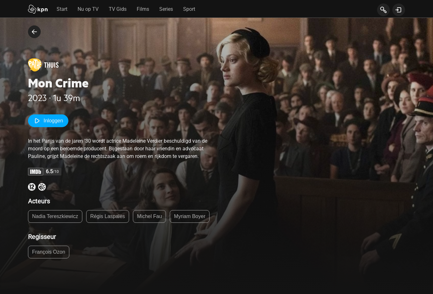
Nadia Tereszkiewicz (55, 216)
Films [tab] (143, 9)
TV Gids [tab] (118, 9)
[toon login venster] (398, 9)
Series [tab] (166, 9)
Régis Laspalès (107, 216)
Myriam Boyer (189, 216)
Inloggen (48, 120)
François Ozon (48, 252)
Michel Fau (149, 216)
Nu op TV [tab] (88, 9)
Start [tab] (62, 9)
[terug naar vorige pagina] (34, 31)
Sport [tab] (189, 9)
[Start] (38, 9)
